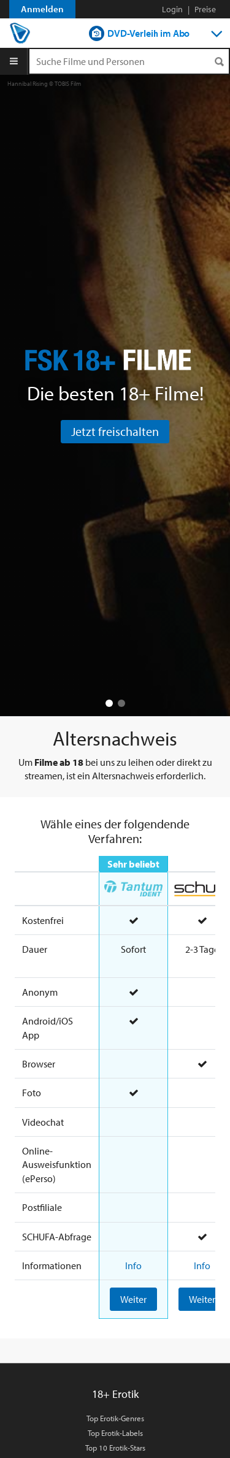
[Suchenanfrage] (129, 61)
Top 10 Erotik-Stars (115, 1447)
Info (133, 1265)
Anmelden (42, 9)
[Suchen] (219, 61)
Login (172, 9)
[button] (109, 703)
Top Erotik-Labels (115, 1433)
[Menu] (14, 61)
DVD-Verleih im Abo (148, 33)
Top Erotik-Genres (115, 1418)
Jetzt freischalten (115, 431)
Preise (205, 9)
